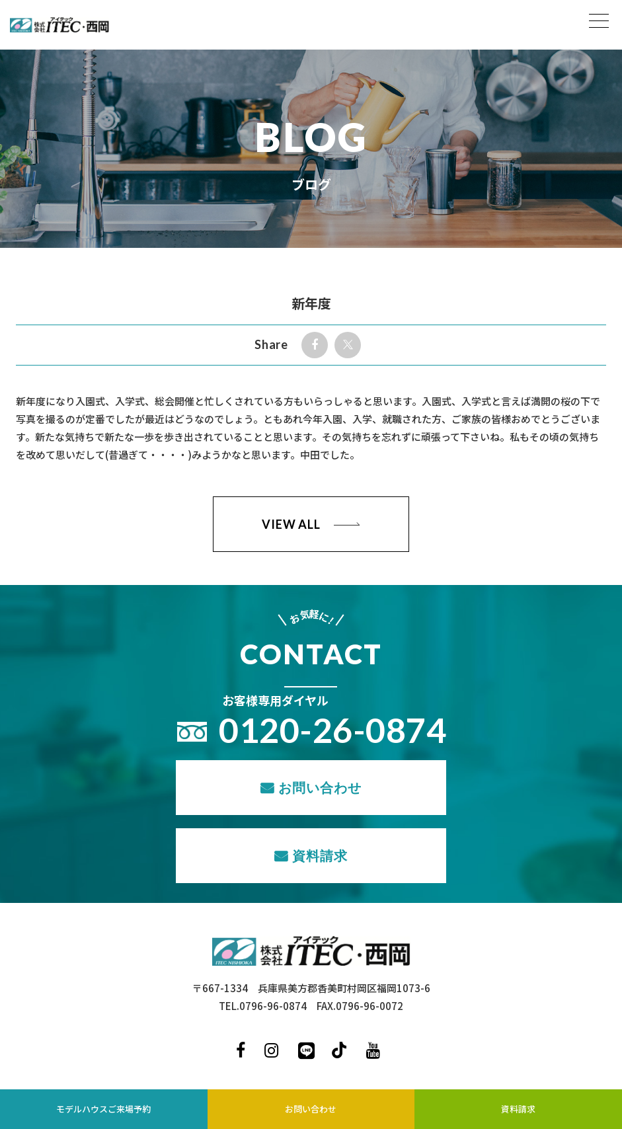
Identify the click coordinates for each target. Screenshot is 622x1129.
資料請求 (320, 855)
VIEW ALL (291, 524)
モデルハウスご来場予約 (103, 1109)
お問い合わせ (320, 787)
